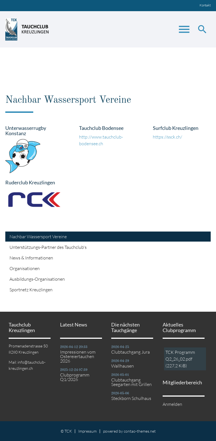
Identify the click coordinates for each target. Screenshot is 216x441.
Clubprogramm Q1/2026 (74, 377)
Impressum (87, 431)
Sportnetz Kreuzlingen (31, 289)
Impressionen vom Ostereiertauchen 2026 (78, 356)
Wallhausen (122, 366)
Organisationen (25, 268)
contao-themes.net (140, 431)
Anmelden (172, 404)
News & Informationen (31, 258)
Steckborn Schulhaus (131, 398)
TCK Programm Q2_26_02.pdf (180, 358)
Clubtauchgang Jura (130, 352)
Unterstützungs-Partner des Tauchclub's (48, 247)
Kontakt (205, 5)
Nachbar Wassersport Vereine (38, 236)
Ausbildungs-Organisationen (37, 279)
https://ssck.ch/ (167, 137)
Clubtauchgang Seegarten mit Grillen (131, 382)
